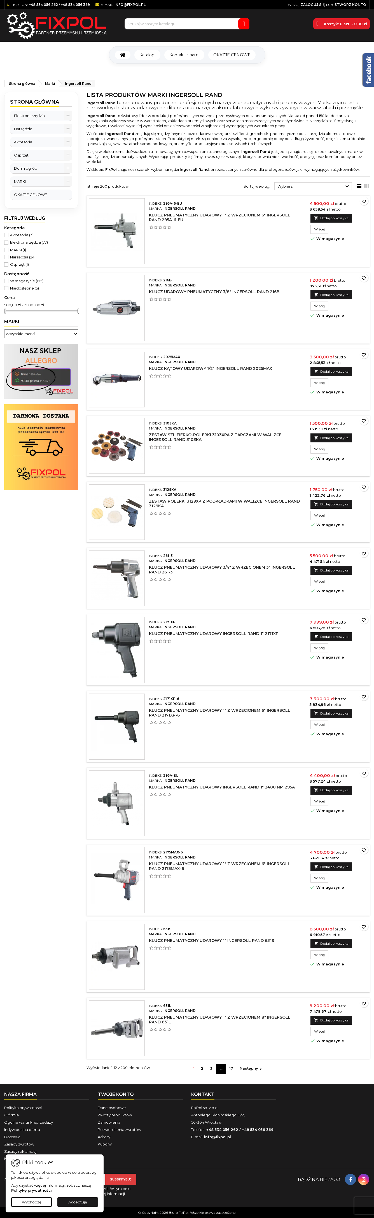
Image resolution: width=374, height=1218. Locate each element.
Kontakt (202, 1094)
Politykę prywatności (31, 1190)
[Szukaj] (187, 23)
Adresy (104, 1137)
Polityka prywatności (23, 1107)
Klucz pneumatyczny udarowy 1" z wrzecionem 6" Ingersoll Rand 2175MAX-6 (219, 866)
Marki (11, 321)
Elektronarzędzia (29, 115)
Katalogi (147, 54)
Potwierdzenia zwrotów (119, 1129)
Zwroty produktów (115, 1115)
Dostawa (12, 1137)
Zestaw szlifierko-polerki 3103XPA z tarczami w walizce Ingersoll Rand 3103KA (215, 437)
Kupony (105, 1144)
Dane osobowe (112, 1107)
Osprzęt (21, 155)
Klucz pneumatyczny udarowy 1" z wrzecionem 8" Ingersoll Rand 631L (220, 1020)
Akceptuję (77, 1202)
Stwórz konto (350, 5)
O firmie (11, 1115)
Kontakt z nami (184, 54)
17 (231, 1068)
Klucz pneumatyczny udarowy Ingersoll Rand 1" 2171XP (214, 633)
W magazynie (26, 281)
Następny (251, 1068)
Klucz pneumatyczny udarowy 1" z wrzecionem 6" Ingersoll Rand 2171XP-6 (219, 713)
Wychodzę (31, 1202)
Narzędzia (23, 129)
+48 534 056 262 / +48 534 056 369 (59, 5)
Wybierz (313, 186)
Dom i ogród (25, 168)
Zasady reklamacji (20, 1151)
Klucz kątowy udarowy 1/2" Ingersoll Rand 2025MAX (210, 368)
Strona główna (34, 102)
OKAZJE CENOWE (232, 54)
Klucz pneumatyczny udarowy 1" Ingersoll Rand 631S (211, 940)
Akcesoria (23, 142)
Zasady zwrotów (19, 1144)
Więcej (321, 229)
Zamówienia (109, 1122)
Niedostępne (24, 288)
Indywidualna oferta (22, 1129)
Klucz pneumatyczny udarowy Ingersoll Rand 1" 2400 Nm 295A (222, 787)
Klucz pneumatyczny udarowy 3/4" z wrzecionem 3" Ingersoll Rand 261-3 (222, 570)
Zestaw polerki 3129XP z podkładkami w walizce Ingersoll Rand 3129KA (224, 503)
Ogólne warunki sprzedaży (28, 1122)
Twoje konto (116, 1094)
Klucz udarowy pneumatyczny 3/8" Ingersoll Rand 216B (214, 291)
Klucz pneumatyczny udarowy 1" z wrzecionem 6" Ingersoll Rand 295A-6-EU (219, 217)
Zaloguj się (313, 5)
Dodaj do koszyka (331, 218)
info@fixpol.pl (130, 5)
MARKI (20, 181)
